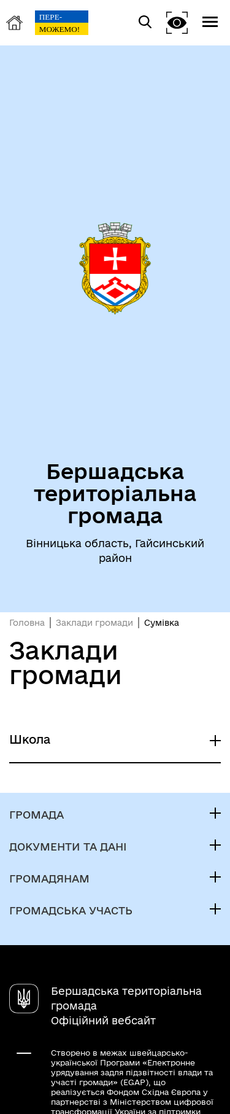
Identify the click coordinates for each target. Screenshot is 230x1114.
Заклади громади (94, 623)
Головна (27, 623)
